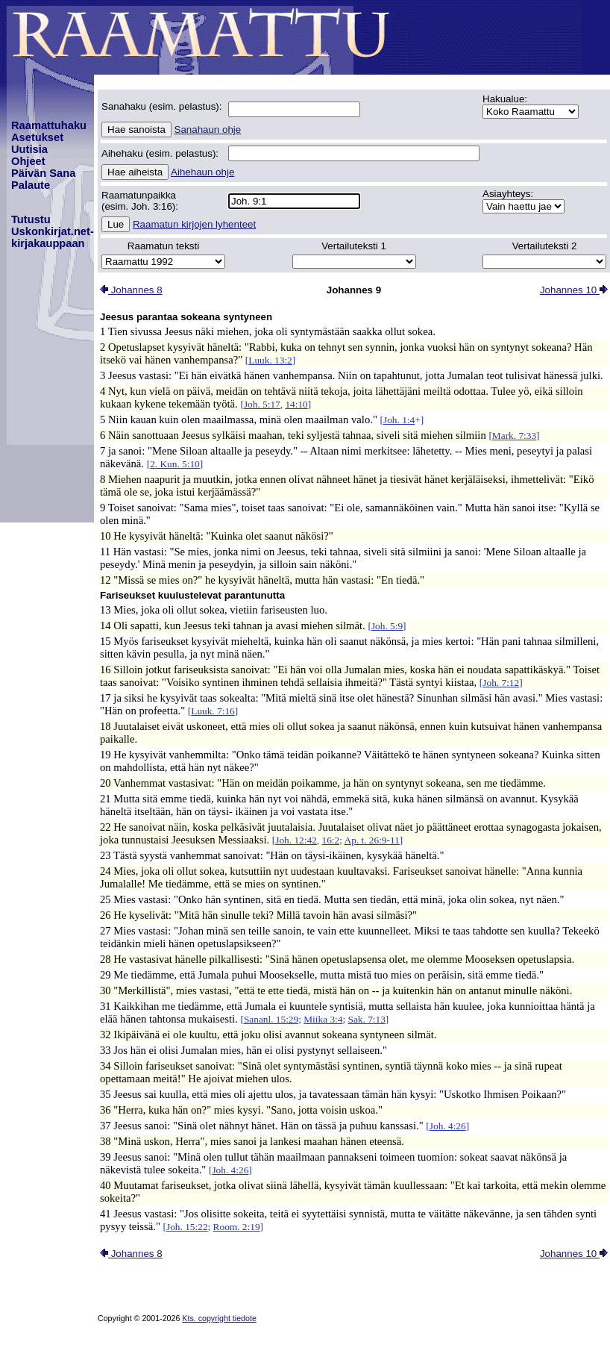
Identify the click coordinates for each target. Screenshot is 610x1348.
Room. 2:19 (236, 1226)
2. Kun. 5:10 (175, 463)
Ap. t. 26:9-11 (372, 840)
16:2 (330, 840)
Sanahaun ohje (208, 129)
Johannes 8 (131, 290)
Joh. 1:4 (399, 419)
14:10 (296, 404)
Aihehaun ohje (202, 172)
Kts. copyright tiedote (219, 1318)
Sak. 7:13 (367, 1019)
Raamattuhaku (49, 125)
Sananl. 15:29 (271, 1019)
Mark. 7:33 (514, 435)
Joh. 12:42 (296, 840)
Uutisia (29, 149)
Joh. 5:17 (262, 404)
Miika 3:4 (323, 1019)
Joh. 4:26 (448, 1126)
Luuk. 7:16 (213, 711)
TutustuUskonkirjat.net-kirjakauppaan (52, 231)
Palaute (30, 185)
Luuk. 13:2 (270, 360)
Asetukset (37, 137)
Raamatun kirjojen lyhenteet (194, 224)
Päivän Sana (43, 173)
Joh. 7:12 (500, 682)
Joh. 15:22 (187, 1226)
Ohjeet (28, 161)
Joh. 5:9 (387, 625)
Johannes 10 (574, 290)
